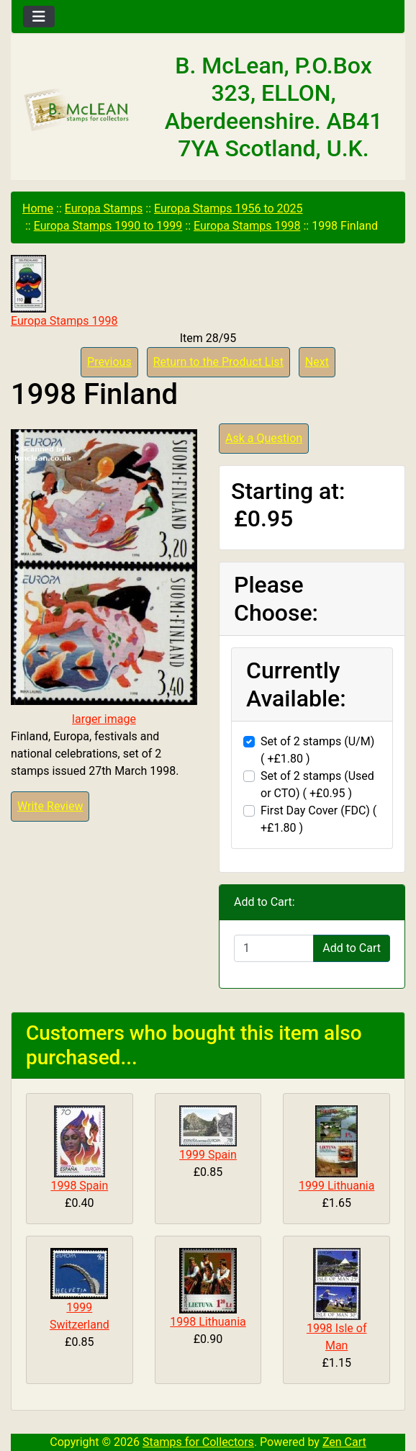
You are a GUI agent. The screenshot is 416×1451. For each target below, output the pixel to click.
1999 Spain (208, 1155)
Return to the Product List (218, 362)
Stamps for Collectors (198, 1442)
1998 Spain (79, 1185)
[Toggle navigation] (39, 16)
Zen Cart (344, 1442)
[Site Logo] (77, 110)
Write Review (50, 806)
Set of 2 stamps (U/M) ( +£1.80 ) (317, 750)
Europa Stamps (104, 208)
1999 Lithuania (336, 1185)
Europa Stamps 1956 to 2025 (228, 208)
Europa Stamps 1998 (247, 226)
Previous (109, 362)
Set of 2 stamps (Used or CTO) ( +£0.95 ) (317, 784)
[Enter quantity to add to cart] (274, 948)
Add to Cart (351, 948)
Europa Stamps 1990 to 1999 (108, 226)
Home (37, 208)
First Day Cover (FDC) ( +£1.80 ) (318, 819)
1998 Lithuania (207, 1322)
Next (317, 362)
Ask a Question (263, 438)
